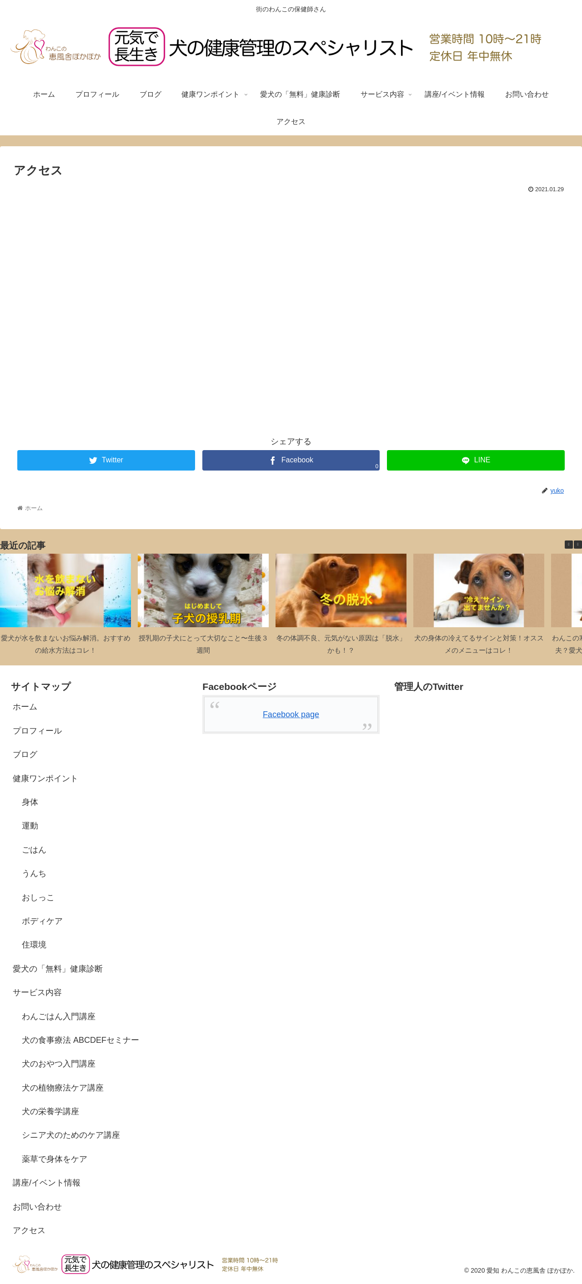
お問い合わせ (37, 1206)
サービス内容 (37, 992)
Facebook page (291, 714)
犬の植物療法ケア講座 (63, 1087)
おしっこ (38, 897)
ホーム (25, 706)
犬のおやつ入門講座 (58, 1063)
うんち (34, 873)
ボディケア (42, 921)
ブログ (25, 754)
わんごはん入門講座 (58, 1016)
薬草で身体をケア (54, 1159)
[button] (578, 544)
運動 (30, 825)
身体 (30, 802)
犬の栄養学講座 (50, 1111)
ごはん (34, 849)
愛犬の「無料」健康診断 (58, 968)
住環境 (34, 944)
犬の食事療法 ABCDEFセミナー (80, 1040)
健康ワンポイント (45, 778)
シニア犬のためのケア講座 (71, 1135)
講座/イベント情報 (46, 1182)
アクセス (29, 1230)
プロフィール (37, 730)
